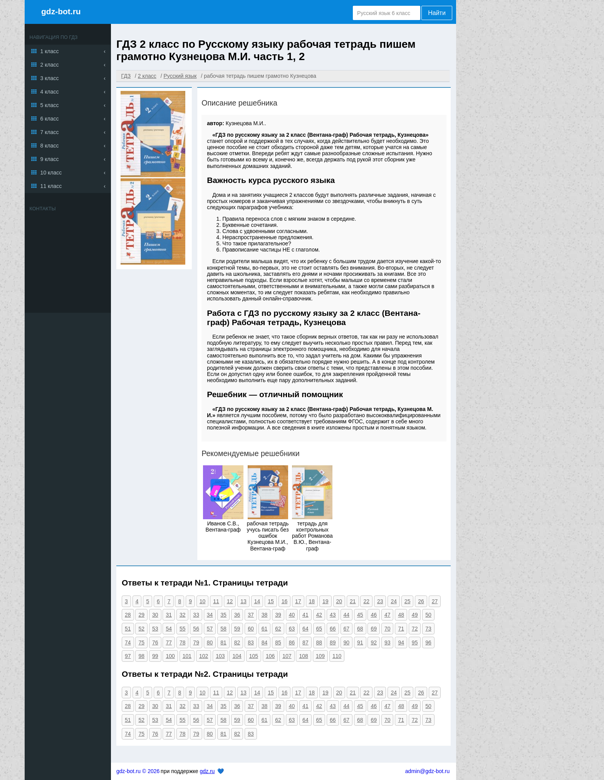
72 (415, 629)
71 (401, 629)
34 (210, 615)
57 (210, 629)
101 (187, 656)
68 (360, 629)
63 (292, 629)
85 (278, 642)
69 (374, 629)
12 (230, 601)
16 (285, 601)
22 (366, 601)
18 (312, 601)
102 (203, 656)
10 (203, 601)
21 (353, 601)
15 (271, 601)
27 (435, 601)
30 (155, 615)
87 (305, 642)
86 (292, 642)
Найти (437, 13)
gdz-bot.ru (61, 11)
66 (333, 629)
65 (319, 629)
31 (169, 615)
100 (170, 656)
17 (298, 601)
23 (380, 601)
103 (220, 656)
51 (128, 629)
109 (320, 656)
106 (270, 656)
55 (183, 629)
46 (374, 615)
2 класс (49, 65)
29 (141, 615)
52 (141, 629)
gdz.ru (207, 771)
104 (236, 656)
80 (210, 642)
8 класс (49, 146)
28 (128, 615)
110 (336, 656)
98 (141, 656)
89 (333, 642)
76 (155, 642)
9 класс (49, 159)
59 (237, 629)
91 (360, 642)
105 (253, 656)
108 (303, 656)
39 (278, 615)
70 (387, 629)
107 (286, 656)
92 (374, 642)
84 (265, 642)
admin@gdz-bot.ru (427, 771)
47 (387, 615)
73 (428, 629)
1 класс (49, 51)
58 (223, 629)
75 (141, 642)
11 (216, 601)
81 (223, 642)
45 (360, 615)
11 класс (51, 186)
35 (223, 615)
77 (169, 642)
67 (347, 629)
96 (428, 642)
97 (128, 656)
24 (394, 601)
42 (319, 615)
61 (265, 629)
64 (305, 629)
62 (278, 629)
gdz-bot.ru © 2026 (137, 771)
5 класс (49, 105)
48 (401, 615)
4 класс (49, 92)
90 (347, 642)
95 (415, 642)
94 (401, 642)
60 (251, 629)
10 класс (51, 172)
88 (319, 642)
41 (305, 615)
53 (155, 629)
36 (237, 615)
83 (251, 642)
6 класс (49, 119)
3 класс (49, 78)
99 (155, 656)
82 (237, 642)
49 (415, 615)
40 (292, 615)
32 (183, 615)
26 (421, 601)
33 (196, 615)
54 (169, 629)
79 (196, 642)
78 (183, 642)
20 (339, 601)
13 (243, 601)
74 (128, 642)
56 (196, 629)
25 (407, 601)
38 (265, 615)
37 (251, 615)
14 (257, 601)
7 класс (49, 132)
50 (428, 615)
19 (325, 601)
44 (347, 615)
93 (387, 642)
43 (333, 615)
